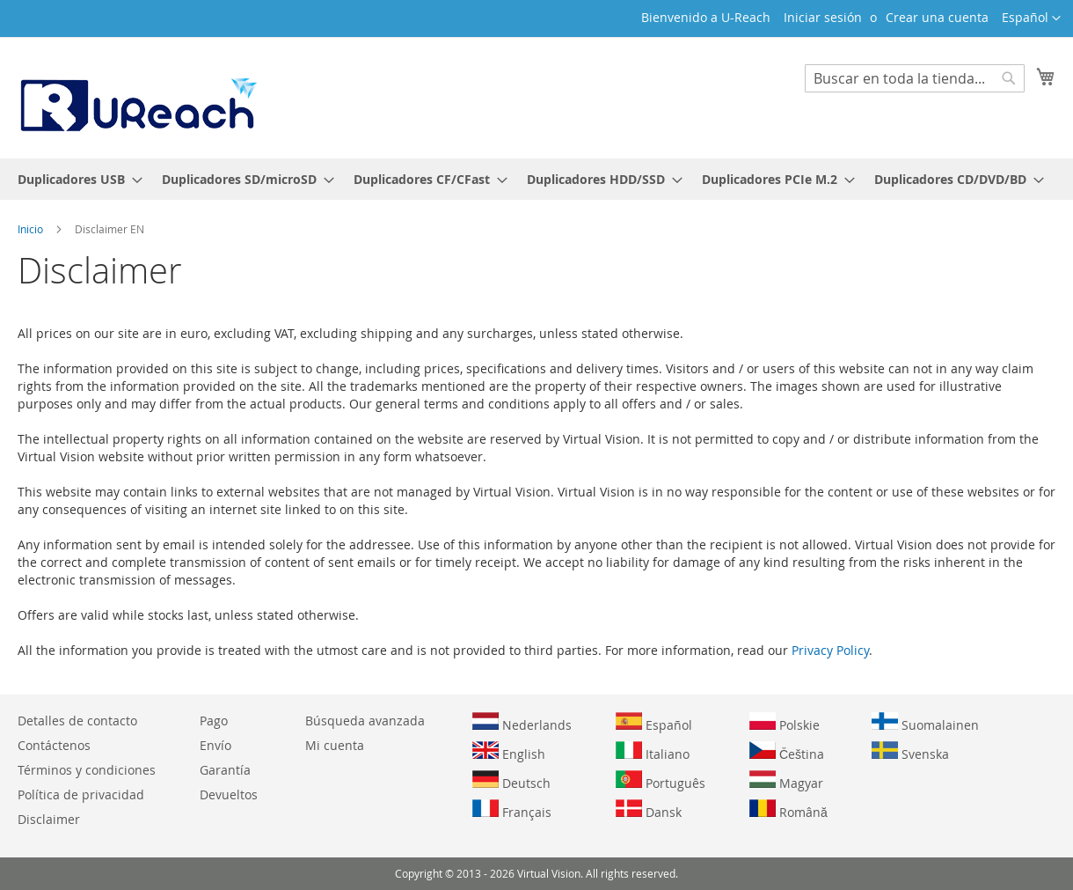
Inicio (32, 229)
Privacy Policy (830, 650)
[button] (1031, 18)
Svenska (910, 751)
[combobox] (915, 78)
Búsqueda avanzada (365, 720)
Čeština (786, 751)
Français (511, 809)
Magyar (786, 780)
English (508, 751)
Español (654, 722)
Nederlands (522, 722)
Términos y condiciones (87, 769)
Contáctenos (54, 745)
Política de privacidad (81, 794)
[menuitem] (74, 179)
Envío (215, 745)
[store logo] (137, 96)
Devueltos (229, 794)
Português (660, 780)
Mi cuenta (334, 745)
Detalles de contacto (77, 720)
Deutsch (511, 780)
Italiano (653, 751)
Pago (214, 720)
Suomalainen (925, 722)
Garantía (225, 769)
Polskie (784, 722)
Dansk (649, 809)
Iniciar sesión (823, 17)
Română (788, 809)
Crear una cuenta (937, 17)
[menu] (536, 179)
